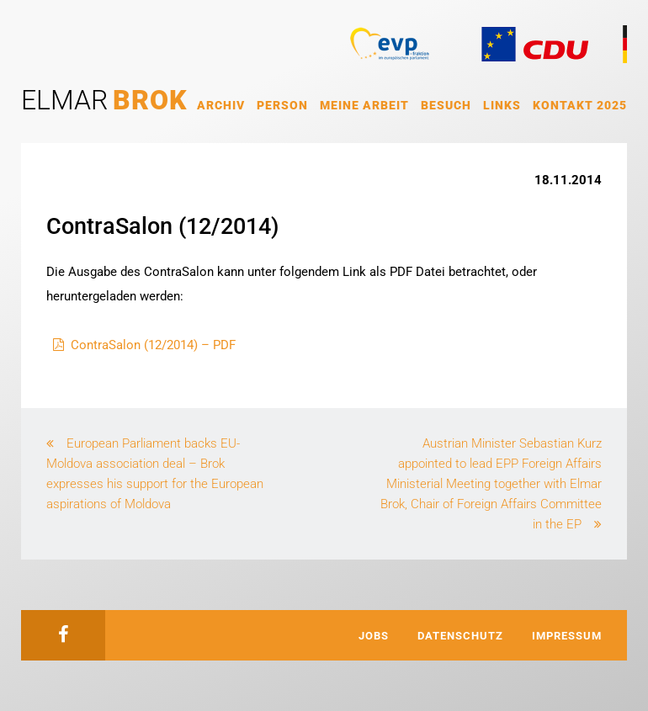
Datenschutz (460, 635)
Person (282, 105)
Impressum (567, 635)
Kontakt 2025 (580, 105)
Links (502, 105)
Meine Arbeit (364, 105)
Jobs (374, 635)
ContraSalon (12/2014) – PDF (153, 345)
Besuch (446, 105)
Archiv (221, 105)
